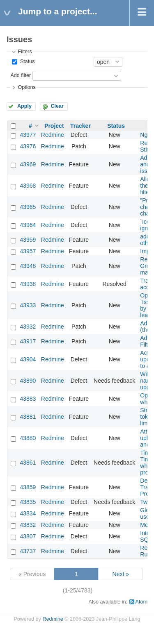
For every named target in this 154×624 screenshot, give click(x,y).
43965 (28, 207)
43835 (28, 502)
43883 (28, 398)
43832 (28, 525)
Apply (24, 106)
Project (54, 126)
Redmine (52, 135)
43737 (28, 551)
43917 (28, 341)
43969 (28, 164)
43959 (28, 239)
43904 (28, 359)
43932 (28, 326)
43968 (28, 185)
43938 (28, 284)
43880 (28, 438)
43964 (28, 225)
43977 (28, 135)
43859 (28, 487)
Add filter (20, 75)
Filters (25, 51)
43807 (28, 536)
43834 (28, 513)
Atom (141, 602)
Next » (121, 574)
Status (26, 61)
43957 (28, 251)
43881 (28, 416)
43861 (28, 462)
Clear (57, 106)
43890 (28, 380)
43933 (28, 305)
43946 (28, 266)
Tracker (80, 126)
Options (26, 87)
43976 (28, 146)
